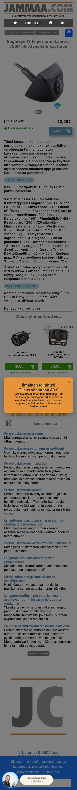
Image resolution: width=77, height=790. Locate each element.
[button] (36, 780)
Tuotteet (33, 23)
